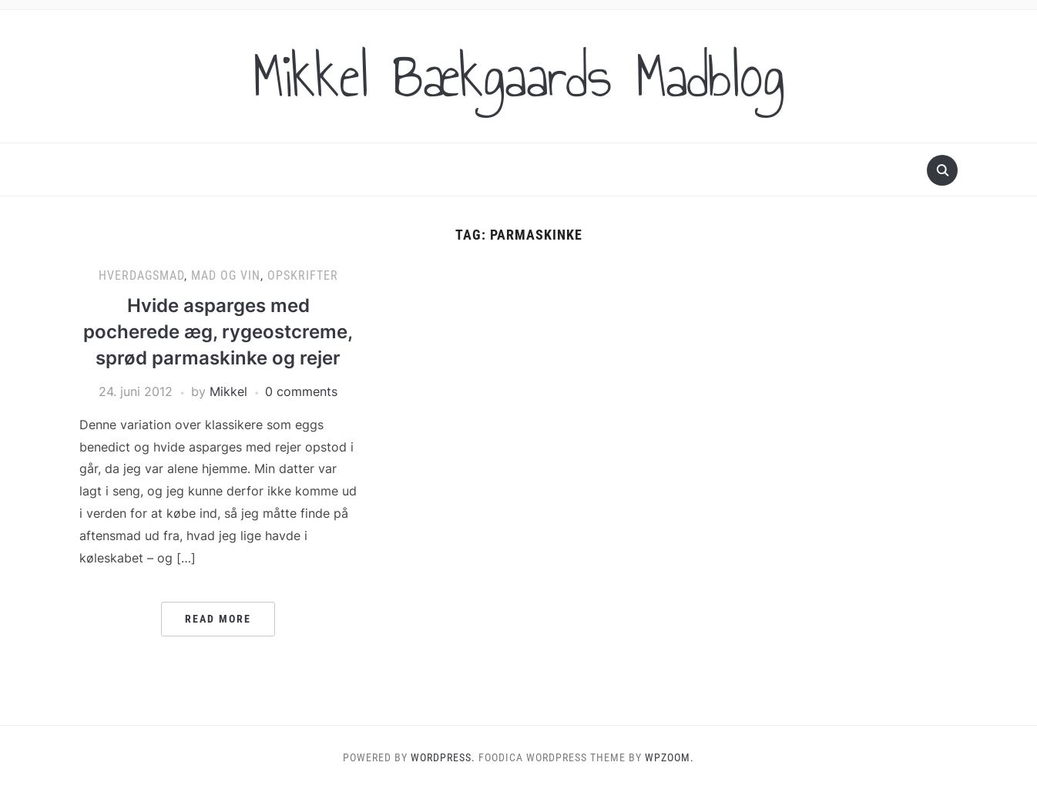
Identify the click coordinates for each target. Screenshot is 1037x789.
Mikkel (228, 391)
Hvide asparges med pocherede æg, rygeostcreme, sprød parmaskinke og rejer (218, 331)
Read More (218, 619)
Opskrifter (302, 275)
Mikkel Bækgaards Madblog (518, 76)
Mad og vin (225, 275)
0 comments (301, 391)
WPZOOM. (669, 757)
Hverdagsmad (141, 275)
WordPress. (443, 757)
